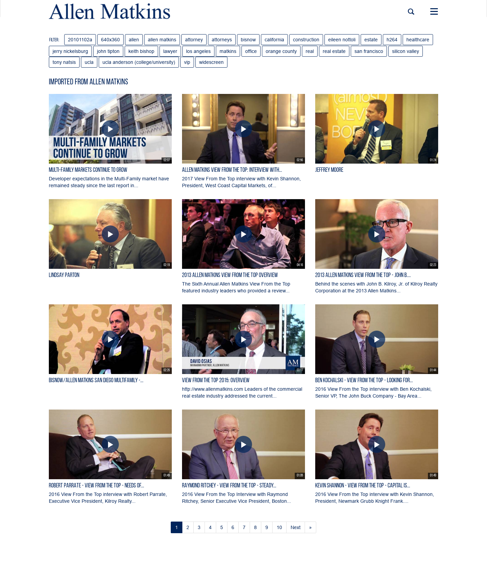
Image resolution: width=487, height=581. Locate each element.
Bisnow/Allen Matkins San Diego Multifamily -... (96, 380)
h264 (392, 39)
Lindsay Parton (64, 275)
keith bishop (141, 51)
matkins (228, 51)
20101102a (80, 39)
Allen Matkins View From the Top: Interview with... (232, 170)
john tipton (108, 51)
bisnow (248, 39)
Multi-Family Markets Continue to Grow (88, 170)
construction (306, 39)
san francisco (368, 51)
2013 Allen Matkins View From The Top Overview (230, 275)
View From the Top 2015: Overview (216, 380)
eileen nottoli (342, 39)
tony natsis (64, 62)
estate (371, 39)
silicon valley (405, 51)
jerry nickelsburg (70, 51)
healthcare (417, 39)
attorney (194, 39)
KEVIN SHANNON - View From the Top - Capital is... (362, 486)
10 (279, 527)
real (310, 51)
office (251, 51)
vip (187, 62)
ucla (89, 62)
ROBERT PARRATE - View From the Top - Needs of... (96, 486)
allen (134, 39)
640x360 (110, 39)
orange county (281, 51)
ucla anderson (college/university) (138, 62)
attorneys (222, 39)
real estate (334, 51)
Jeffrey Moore (329, 170)
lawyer (170, 51)
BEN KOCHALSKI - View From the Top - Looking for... (364, 380)
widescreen (211, 62)
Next (296, 527)
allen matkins (162, 39)
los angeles (198, 51)
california (274, 39)
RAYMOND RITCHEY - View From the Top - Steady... (229, 486)
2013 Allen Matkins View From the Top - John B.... (363, 275)
